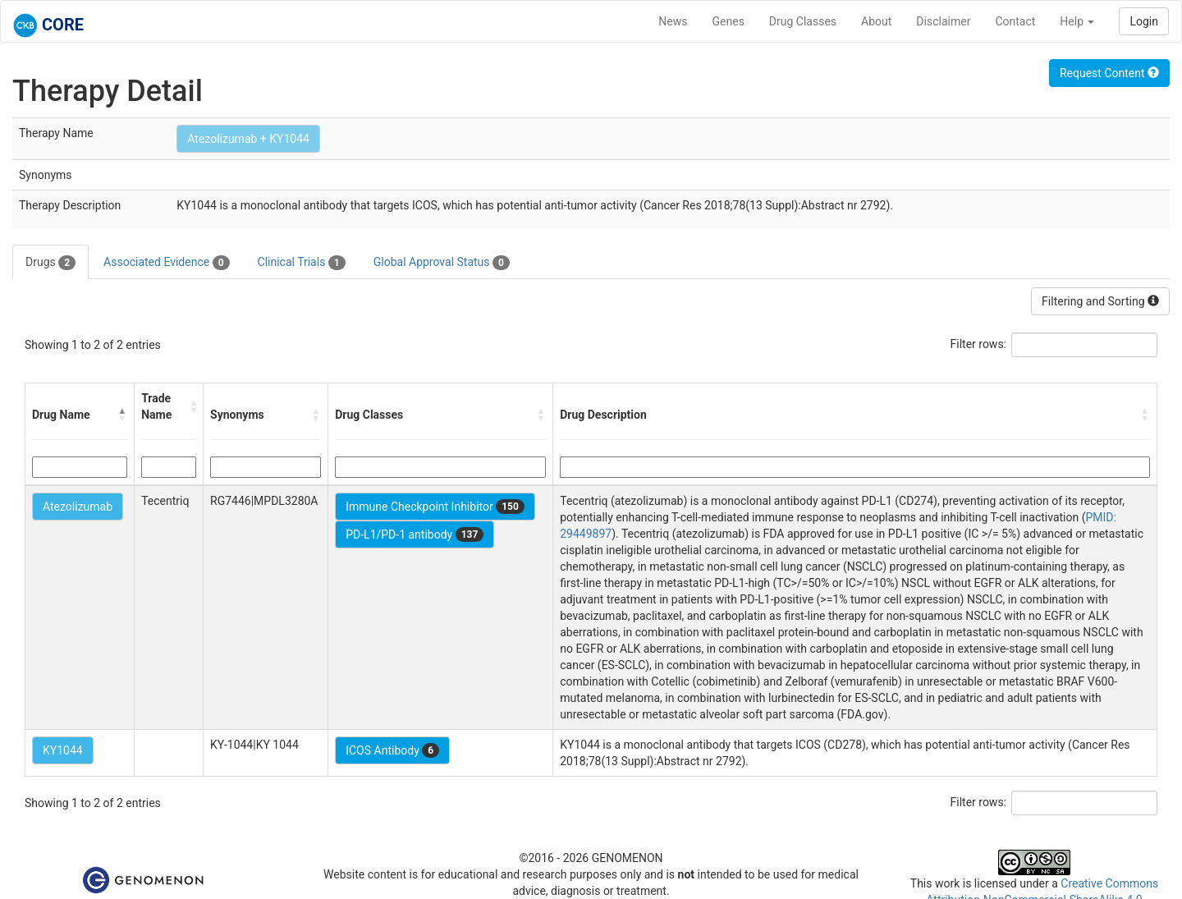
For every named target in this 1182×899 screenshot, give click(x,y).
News (672, 21)
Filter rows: (979, 344)
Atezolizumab (77, 506)
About (876, 21)
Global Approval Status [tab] (441, 262)
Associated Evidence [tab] (166, 262)
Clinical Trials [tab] (302, 262)
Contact (1015, 21)
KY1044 (63, 750)
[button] (122, 414)
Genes (728, 21)
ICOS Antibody (392, 750)
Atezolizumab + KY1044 (248, 138)
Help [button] (1077, 21)
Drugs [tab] (50, 262)
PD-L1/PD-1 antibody (414, 534)
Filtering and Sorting (1100, 301)
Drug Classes (802, 21)
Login (1143, 21)
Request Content (1109, 73)
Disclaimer (943, 21)
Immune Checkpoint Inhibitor (435, 506)
